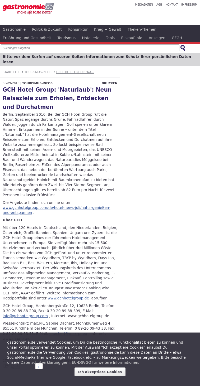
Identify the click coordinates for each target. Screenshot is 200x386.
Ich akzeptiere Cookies (100, 372)
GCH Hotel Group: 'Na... (75, 72)
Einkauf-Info (131, 38)
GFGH (177, 38)
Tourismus (67, 38)
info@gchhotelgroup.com (25, 316)
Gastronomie (14, 29)
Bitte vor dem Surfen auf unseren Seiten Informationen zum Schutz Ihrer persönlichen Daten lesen (97, 59)
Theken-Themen (142, 29)
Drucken (109, 83)
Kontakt (172, 4)
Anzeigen (157, 38)
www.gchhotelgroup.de (68, 298)
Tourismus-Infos (38, 72)
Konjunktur (78, 29)
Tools (110, 38)
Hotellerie (90, 38)
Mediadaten (144, 4)
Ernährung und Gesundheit (27, 38)
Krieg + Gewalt (107, 29)
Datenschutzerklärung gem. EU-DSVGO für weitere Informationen (79, 362)
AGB (159, 4)
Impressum (189, 4)
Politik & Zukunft (47, 29)
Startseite (11, 72)
